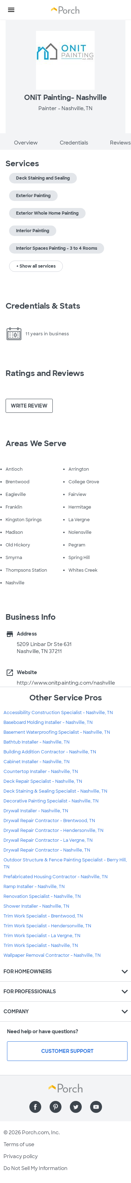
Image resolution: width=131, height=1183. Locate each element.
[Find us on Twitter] (76, 1107)
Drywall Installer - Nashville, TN (35, 811)
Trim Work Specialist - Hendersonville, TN (47, 926)
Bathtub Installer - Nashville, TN (36, 742)
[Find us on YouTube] (96, 1107)
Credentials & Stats (43, 306)
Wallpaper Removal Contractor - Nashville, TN (52, 955)
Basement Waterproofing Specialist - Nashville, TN (56, 732)
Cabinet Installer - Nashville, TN (36, 762)
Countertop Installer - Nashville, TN (40, 771)
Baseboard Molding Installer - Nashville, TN (48, 722)
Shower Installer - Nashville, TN (36, 906)
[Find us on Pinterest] (55, 1107)
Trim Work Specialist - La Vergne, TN (41, 936)
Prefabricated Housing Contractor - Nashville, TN (55, 877)
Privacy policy (20, 1156)
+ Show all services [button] (36, 266)
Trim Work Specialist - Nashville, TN (40, 945)
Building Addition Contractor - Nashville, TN (49, 752)
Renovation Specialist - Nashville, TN (42, 896)
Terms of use (18, 1144)
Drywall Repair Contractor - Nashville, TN (46, 850)
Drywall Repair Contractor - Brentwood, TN (49, 821)
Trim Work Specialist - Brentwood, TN (43, 916)
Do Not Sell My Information (35, 1168)
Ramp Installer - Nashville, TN (34, 886)
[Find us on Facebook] (35, 1107)
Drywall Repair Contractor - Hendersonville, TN (53, 830)
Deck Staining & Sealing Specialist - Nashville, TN (55, 791)
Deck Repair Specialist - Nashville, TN (42, 781)
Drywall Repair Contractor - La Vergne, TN (48, 840)
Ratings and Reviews (45, 373)
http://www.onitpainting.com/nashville (66, 683)
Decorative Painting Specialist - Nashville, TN (51, 801)
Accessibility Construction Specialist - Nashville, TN (58, 712)
